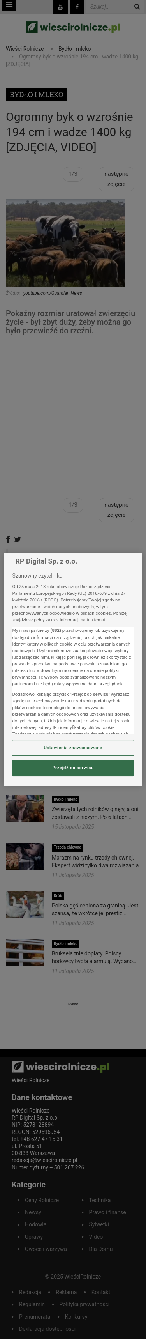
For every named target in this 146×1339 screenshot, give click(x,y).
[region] (73, 669)
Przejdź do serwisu (73, 768)
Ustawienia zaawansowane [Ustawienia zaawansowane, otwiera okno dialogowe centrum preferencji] (73, 747)
